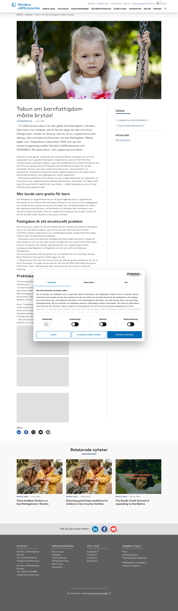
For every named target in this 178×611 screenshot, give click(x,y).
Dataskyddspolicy (130, 554)
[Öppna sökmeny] (165, 9)
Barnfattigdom (123, 139)
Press (124, 551)
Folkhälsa (63, 9)
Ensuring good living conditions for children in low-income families (88, 501)
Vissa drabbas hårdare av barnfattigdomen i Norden (34, 501)
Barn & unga (49, 9)
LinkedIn (91, 557)
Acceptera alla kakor (125, 335)
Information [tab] (89, 282)
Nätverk (127, 3)
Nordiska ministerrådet (98, 592)
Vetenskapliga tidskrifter (143, 3)
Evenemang (116, 3)
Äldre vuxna (120, 9)
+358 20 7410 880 (29, 571)
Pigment (136, 565)
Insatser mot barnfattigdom (132, 119)
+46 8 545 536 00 (28, 557)
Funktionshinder (80, 9)
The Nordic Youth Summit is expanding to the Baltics (134, 501)
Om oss (147, 9)
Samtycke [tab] (52, 282)
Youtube (91, 554)
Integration (135, 9)
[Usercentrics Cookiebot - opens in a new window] (131, 274)
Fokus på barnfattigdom (130, 125)
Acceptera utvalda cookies (89, 335)
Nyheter (91, 3)
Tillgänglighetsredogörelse (135, 557)
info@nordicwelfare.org (28, 560)
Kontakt (157, 9)
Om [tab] (126, 282)
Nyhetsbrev (92, 560)
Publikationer (103, 3)
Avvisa (53, 335)
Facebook (91, 551)
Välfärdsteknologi (101, 9)
